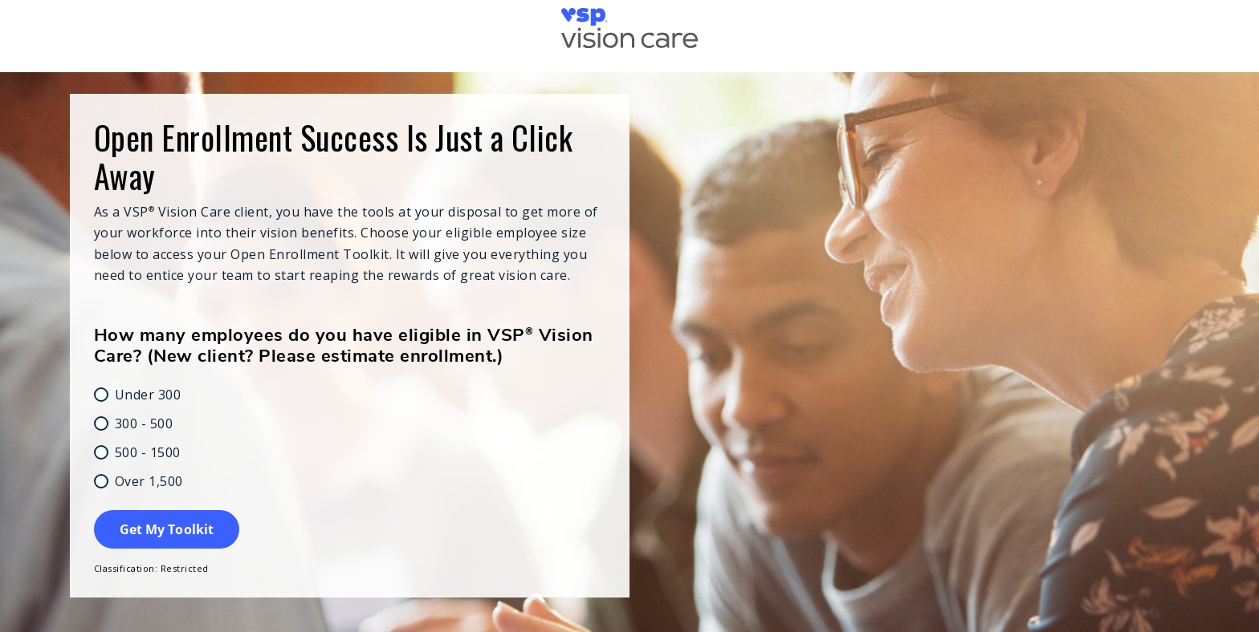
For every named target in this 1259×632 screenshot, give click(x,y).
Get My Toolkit (167, 529)
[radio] (350, 394)
